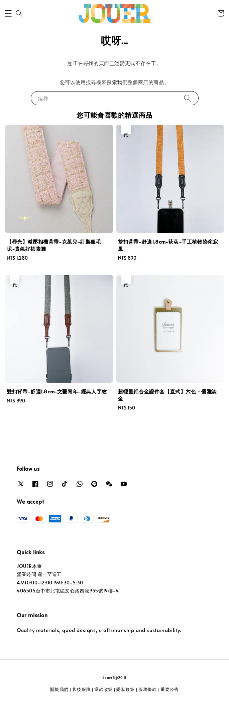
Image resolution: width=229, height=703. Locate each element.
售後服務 (81, 689)
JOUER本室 (29, 566)
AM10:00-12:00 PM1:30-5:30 (50, 582)
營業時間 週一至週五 (39, 574)
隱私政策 (125, 689)
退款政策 (103, 689)
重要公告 (169, 689)
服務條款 (147, 689)
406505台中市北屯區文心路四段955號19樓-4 (68, 590)
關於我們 (59, 689)
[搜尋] (187, 98)
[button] (8, 13)
